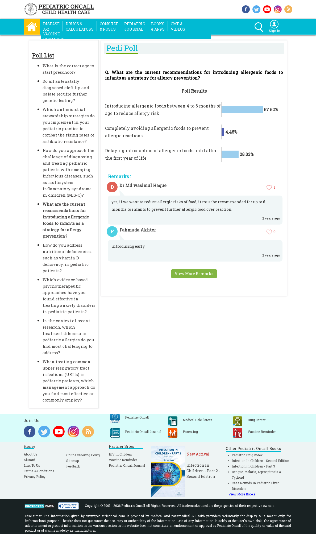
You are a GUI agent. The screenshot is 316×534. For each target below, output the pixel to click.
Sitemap (72, 460)
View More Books (241, 494)
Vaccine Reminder (123, 460)
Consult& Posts (109, 26)
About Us (31, 454)
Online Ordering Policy (83, 455)
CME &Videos (178, 26)
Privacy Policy (34, 476)
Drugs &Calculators (80, 26)
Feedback (73, 466)
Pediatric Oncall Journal (127, 465)
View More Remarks (194, 273)
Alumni (29, 460)
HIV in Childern (120, 454)
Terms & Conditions (39, 471)
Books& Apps (158, 26)
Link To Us (32, 465)
